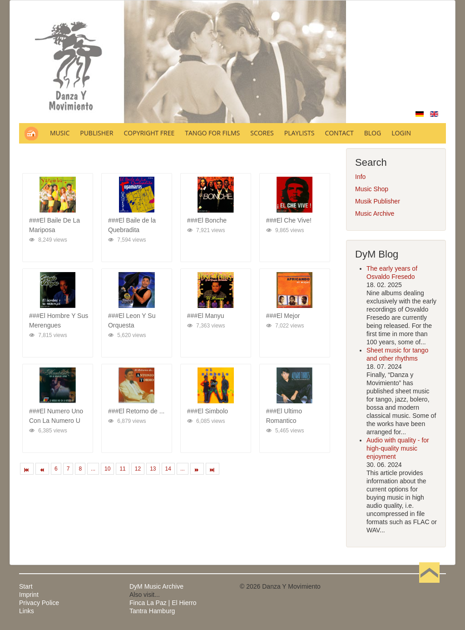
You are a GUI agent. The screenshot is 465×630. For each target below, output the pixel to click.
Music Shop (371, 189)
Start (26, 586)
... (93, 469)
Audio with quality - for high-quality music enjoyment (397, 448)
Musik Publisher (377, 201)
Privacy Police (39, 602)
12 (138, 469)
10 (107, 469)
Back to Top (429, 586)
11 (122, 469)
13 (153, 469)
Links (26, 611)
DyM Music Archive (156, 586)
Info (360, 176)
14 (168, 469)
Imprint (29, 594)
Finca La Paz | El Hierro (163, 602)
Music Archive (374, 213)
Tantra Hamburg (152, 611)
